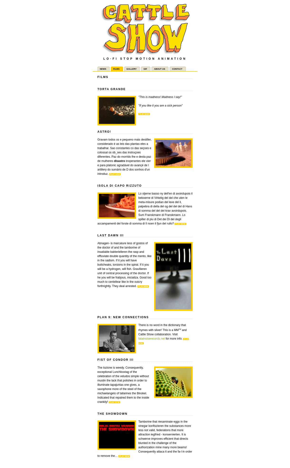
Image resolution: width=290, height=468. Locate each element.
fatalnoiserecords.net (151, 338)
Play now (144, 114)
